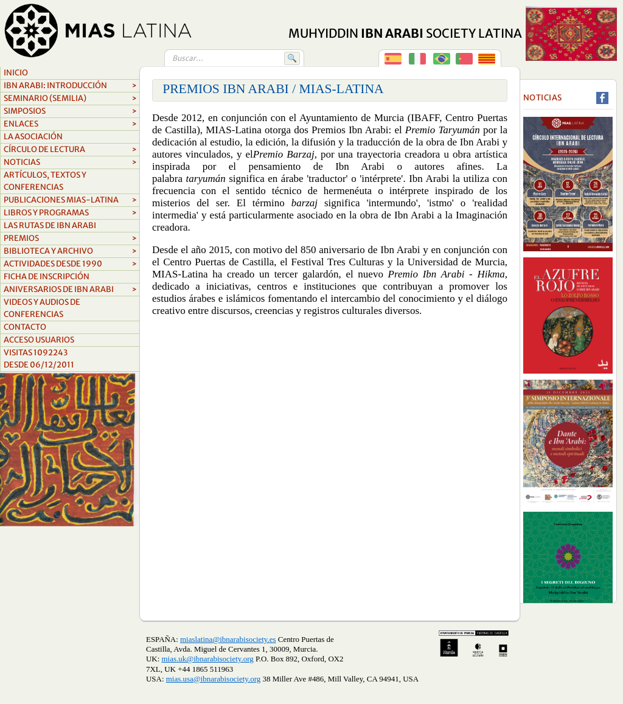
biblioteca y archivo (70, 251)
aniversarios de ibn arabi (70, 290)
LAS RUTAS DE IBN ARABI (50, 225)
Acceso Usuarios (39, 340)
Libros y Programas (70, 213)
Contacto (25, 327)
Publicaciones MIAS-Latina (70, 200)
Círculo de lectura (70, 150)
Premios (70, 238)
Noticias (70, 162)
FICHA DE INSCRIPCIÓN (46, 276)
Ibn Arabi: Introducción (70, 86)
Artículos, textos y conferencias (45, 181)
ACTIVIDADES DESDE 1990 (70, 264)
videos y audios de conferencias (42, 308)
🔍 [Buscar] (292, 58)
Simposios (70, 111)
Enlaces (70, 124)
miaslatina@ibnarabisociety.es (228, 639)
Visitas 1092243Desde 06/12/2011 (39, 358)
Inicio (16, 73)
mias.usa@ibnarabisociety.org (213, 678)
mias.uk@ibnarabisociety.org (208, 658)
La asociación (33, 136)
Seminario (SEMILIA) (70, 98)
